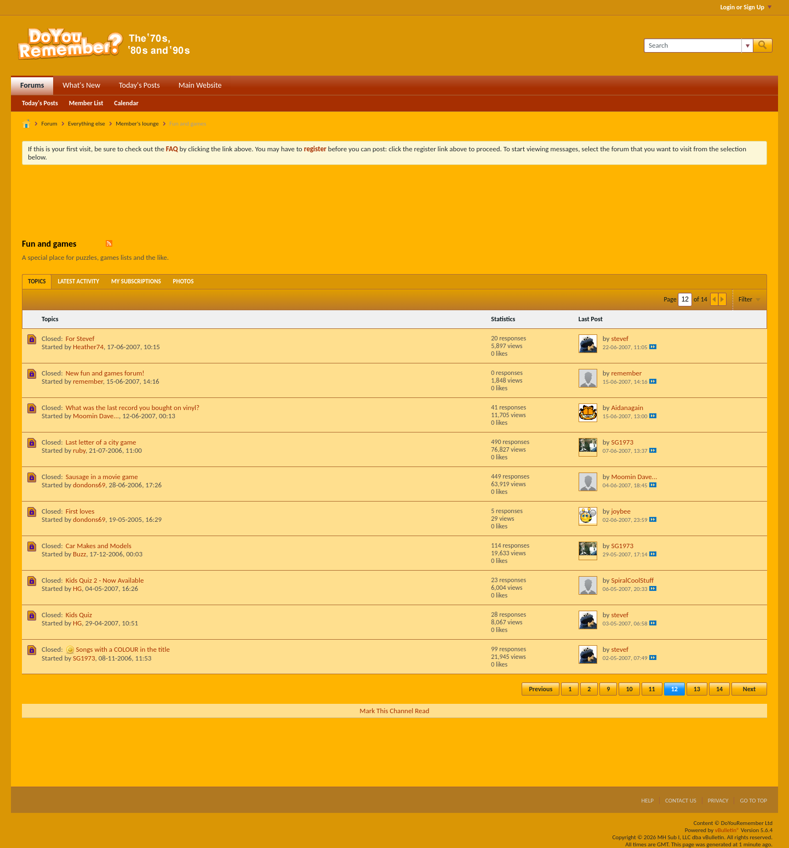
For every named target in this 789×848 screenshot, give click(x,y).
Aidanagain (627, 407)
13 (697, 689)
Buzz (79, 554)
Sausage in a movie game (102, 477)
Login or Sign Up (746, 7)
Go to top (753, 800)
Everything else (86, 123)
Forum (50, 123)
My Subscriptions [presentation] (136, 281)
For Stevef (80, 338)
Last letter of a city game (101, 442)
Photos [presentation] (183, 281)
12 (674, 689)
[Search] (698, 45)
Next (749, 689)
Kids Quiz (79, 615)
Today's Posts (139, 85)
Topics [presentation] (36, 281)
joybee (621, 511)
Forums (32, 85)
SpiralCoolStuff (632, 580)
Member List (86, 103)
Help (647, 800)
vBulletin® (727, 830)
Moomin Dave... (96, 416)
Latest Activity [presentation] (78, 281)
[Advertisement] (394, 203)
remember (88, 381)
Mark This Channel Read (394, 711)
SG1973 (622, 442)
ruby (79, 450)
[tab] (37, 281)
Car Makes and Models (99, 546)
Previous (540, 689)
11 (652, 689)
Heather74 (88, 347)
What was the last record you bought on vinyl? (132, 407)
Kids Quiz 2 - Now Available (105, 580)
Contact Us (680, 800)
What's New (81, 85)
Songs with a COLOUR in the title (123, 649)
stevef (619, 338)
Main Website (200, 85)
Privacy (718, 800)
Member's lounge (137, 123)
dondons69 (89, 485)
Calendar (126, 103)
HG (77, 588)
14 (719, 689)
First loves (80, 511)
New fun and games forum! (105, 373)
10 (629, 689)
